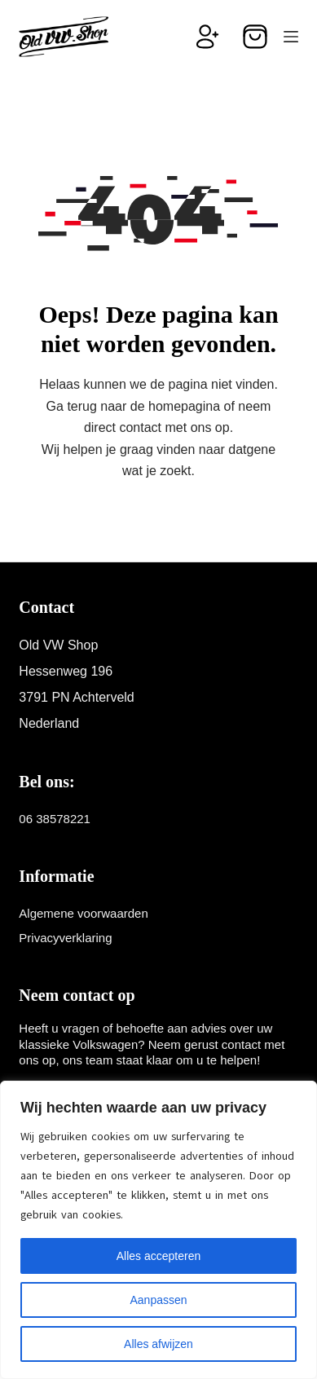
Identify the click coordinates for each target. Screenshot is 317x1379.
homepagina (184, 406)
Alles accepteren (159, 1255)
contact (140, 427)
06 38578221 (54, 819)
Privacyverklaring (65, 938)
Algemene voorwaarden (83, 913)
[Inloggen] (208, 36)
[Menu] (291, 36)
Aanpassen (158, 1299)
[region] (158, 1230)
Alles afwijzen (158, 1343)
